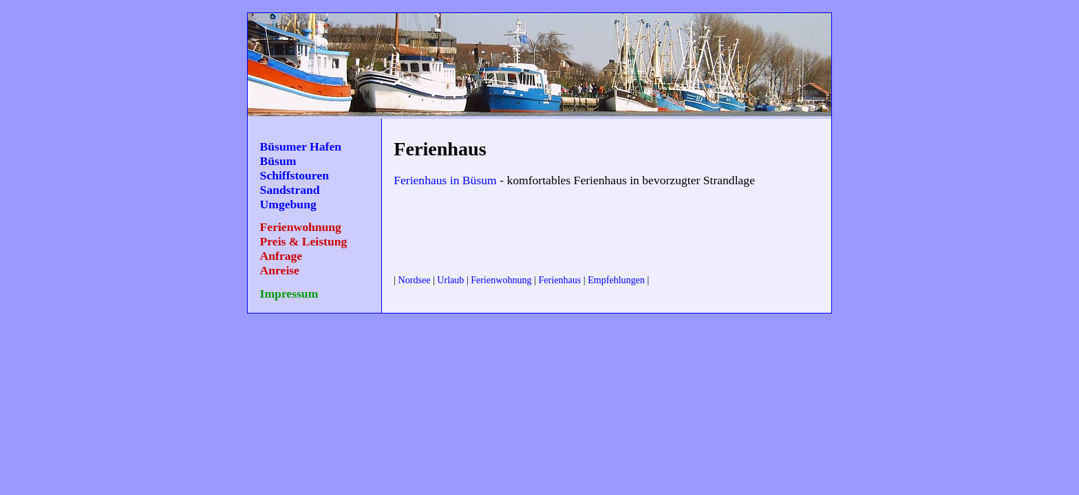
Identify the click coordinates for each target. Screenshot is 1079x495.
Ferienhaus (560, 279)
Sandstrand (290, 190)
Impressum (289, 293)
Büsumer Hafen (300, 146)
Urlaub (450, 279)
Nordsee (414, 279)
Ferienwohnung (300, 227)
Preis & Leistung (304, 241)
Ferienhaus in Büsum (445, 180)
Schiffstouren (294, 175)
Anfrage (281, 256)
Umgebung (288, 204)
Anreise (279, 270)
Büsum (278, 161)
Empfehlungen (616, 279)
